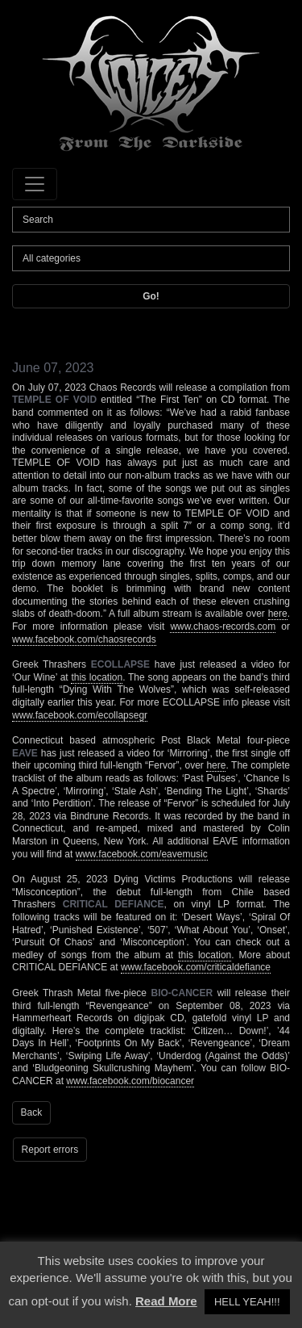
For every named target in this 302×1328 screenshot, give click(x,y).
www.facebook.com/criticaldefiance (196, 967)
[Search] (151, 220)
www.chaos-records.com (222, 626)
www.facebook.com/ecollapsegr (79, 715)
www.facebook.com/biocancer (130, 1081)
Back (32, 1112)
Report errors (50, 1149)
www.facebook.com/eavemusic (142, 854)
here (278, 613)
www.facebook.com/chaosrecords (84, 639)
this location (96, 677)
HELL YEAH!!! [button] (247, 1302)
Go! (151, 296)
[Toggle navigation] (34, 184)
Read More (166, 1301)
